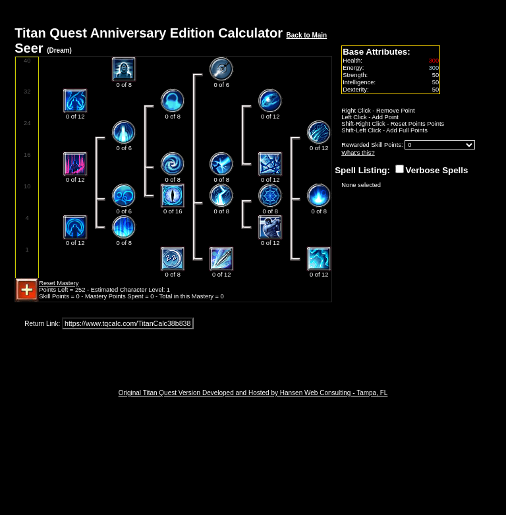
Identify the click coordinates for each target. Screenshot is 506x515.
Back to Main (307, 35)
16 (27, 154)
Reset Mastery (58, 283)
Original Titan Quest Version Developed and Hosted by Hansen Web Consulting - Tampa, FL (253, 392)
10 (27, 186)
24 (27, 123)
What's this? (358, 152)
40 (27, 60)
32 (27, 91)
